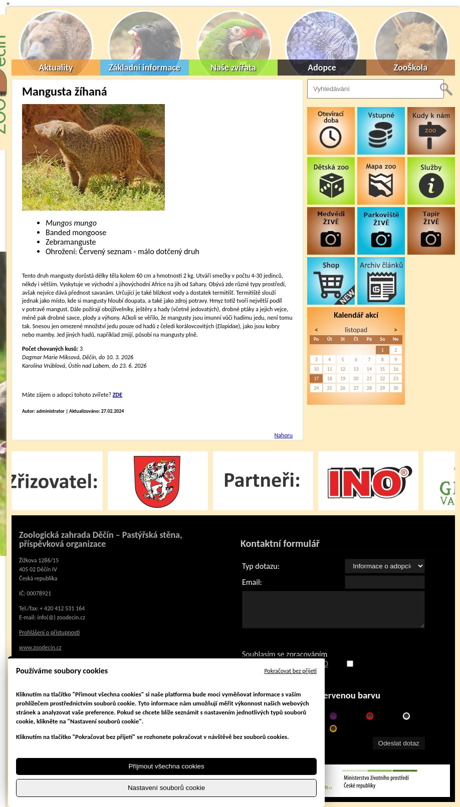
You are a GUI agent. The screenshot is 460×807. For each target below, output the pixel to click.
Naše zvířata (233, 67)
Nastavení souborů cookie (166, 788)
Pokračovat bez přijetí (290, 670)
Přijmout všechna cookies (166, 766)
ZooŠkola (410, 67)
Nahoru (283, 435)
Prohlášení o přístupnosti (49, 632)
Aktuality (56, 67)
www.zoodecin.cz (40, 647)
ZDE (117, 394)
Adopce (322, 67)
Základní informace (144, 67)
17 (316, 378)
